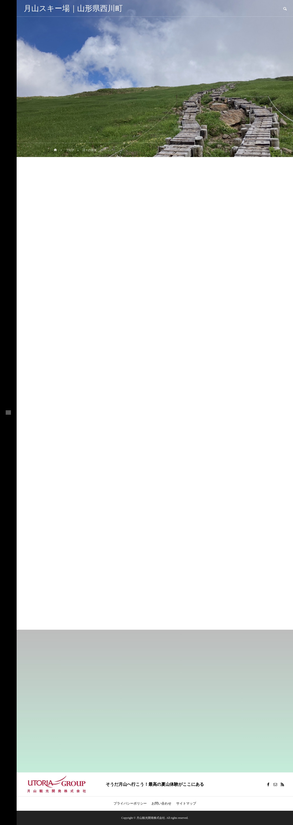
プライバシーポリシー (130, 803)
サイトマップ (186, 803)
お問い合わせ (161, 803)
